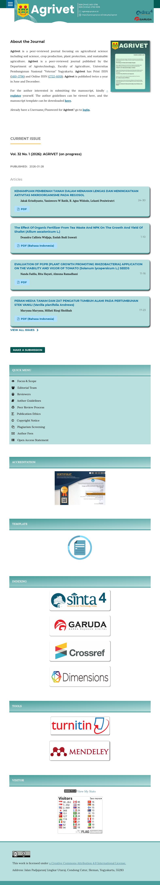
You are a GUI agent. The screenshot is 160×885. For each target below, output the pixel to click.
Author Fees (22, 433)
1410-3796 (17, 76)
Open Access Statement (30, 440)
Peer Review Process (28, 407)
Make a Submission (27, 350)
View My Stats (86, 791)
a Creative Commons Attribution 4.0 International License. (87, 863)
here (68, 100)
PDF (23, 209)
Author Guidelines (26, 400)
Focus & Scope (24, 381)
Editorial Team (24, 388)
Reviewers (21, 394)
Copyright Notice (25, 420)
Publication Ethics (26, 414)
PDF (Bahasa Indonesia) (37, 245)
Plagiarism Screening (28, 427)
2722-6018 (55, 76)
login (86, 110)
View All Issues (22, 330)
